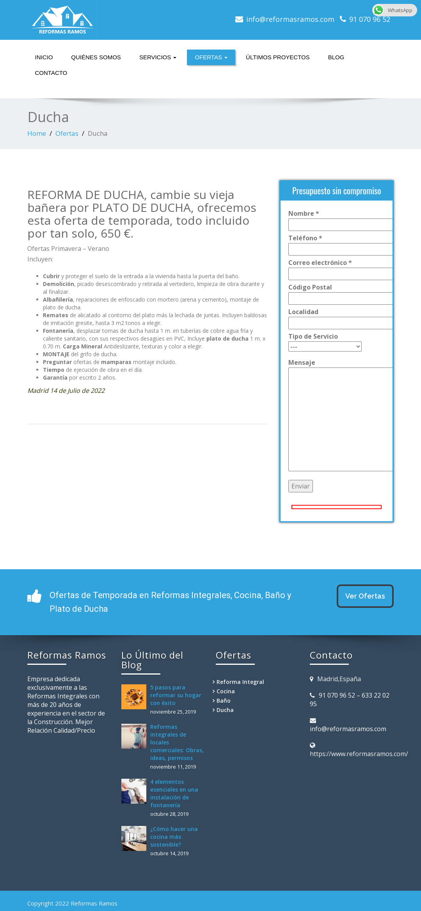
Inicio (44, 57)
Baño (224, 700)
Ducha (225, 710)
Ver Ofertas (365, 596)
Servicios (158, 57)
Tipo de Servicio (325, 341)
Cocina (226, 691)
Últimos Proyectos (278, 57)
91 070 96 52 (369, 19)
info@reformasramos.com (290, 19)
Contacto (51, 72)
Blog (336, 57)
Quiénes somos (96, 57)
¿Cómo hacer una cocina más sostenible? (174, 836)
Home (36, 133)
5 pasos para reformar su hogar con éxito (175, 695)
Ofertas (211, 57)
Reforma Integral (240, 681)
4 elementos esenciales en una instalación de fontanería (174, 793)
